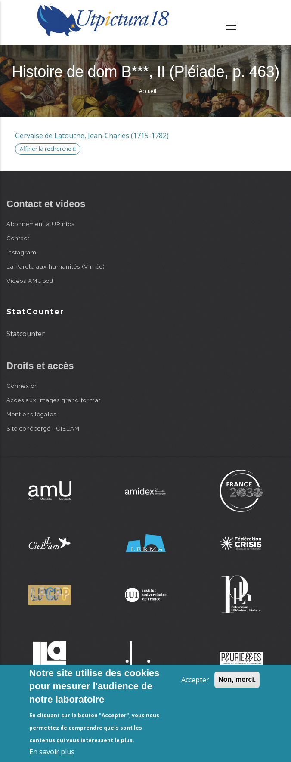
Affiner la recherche (48, 148)
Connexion (22, 385)
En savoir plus (51, 751)
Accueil (147, 91)
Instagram (21, 252)
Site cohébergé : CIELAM (43, 428)
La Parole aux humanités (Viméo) (55, 266)
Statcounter (25, 333)
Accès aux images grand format (53, 399)
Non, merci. (237, 679)
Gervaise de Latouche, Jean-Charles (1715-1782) (92, 135)
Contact (18, 238)
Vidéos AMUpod (29, 280)
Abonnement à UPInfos (40, 223)
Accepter (195, 680)
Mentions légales (31, 414)
